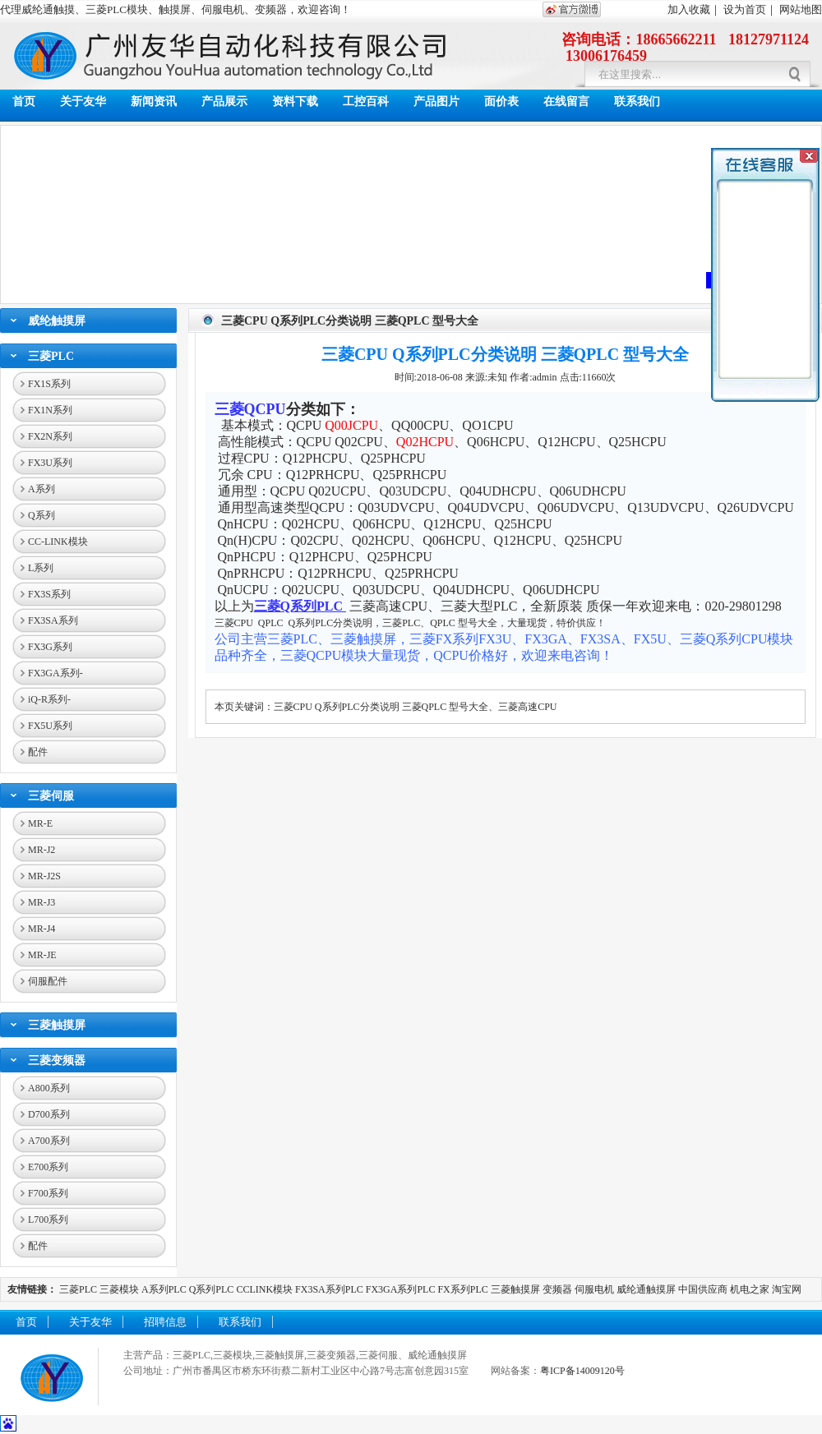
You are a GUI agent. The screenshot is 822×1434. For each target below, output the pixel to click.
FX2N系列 (50, 436)
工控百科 (366, 101)
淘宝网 (786, 1289)
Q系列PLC (211, 1289)
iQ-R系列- (49, 699)
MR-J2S (44, 876)
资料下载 (295, 101)
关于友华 (83, 101)
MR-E (40, 823)
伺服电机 (594, 1289)
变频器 (557, 1289)
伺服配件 (47, 981)
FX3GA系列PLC (401, 1289)
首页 (23, 101)
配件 (38, 752)
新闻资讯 (154, 101)
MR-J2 (41, 849)
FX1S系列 (49, 384)
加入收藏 (688, 9)
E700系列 (48, 1167)
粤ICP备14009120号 (582, 1370)
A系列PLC (164, 1289)
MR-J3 (41, 902)
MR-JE (42, 955)
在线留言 (566, 101)
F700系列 (48, 1193)
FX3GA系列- (55, 673)
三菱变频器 (56, 1060)
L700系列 (48, 1219)
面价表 (501, 101)
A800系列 (49, 1088)
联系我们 (637, 101)
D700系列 (49, 1114)
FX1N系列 (50, 410)
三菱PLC (51, 356)
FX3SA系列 (53, 620)
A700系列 (49, 1140)
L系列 (40, 568)
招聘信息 (165, 1322)
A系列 (41, 489)
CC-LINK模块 (58, 541)
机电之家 (749, 1289)
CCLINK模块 (264, 1289)
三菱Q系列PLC (300, 606)
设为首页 (744, 9)
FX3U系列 (50, 462)
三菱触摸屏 (56, 1025)
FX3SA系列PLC (329, 1289)
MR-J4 (41, 928)
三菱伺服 (51, 796)
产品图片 (436, 101)
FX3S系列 (49, 594)
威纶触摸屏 (56, 321)
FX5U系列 (50, 725)
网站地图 (800, 9)
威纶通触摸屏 (646, 1289)
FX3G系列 (50, 646)
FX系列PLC (463, 1289)
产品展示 (224, 101)
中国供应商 (702, 1289)
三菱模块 (119, 1289)
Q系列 (41, 515)
